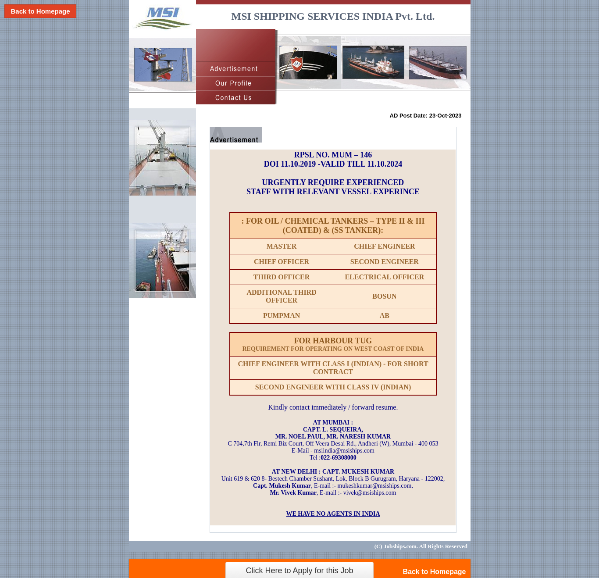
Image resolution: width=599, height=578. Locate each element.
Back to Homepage (40, 11)
